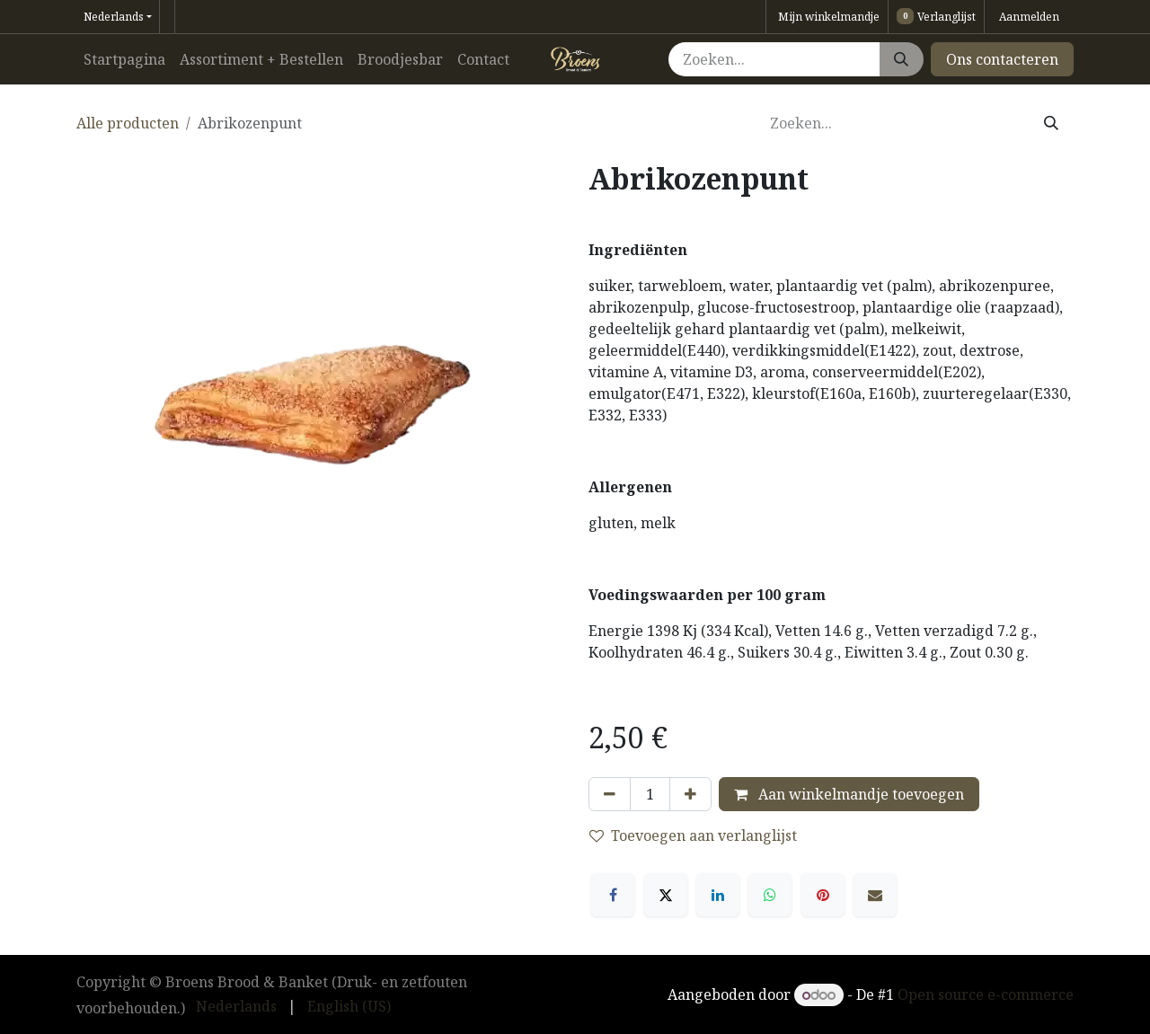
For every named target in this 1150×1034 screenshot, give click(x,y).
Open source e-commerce (986, 994)
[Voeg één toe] (690, 794)
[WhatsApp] (770, 894)
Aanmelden (1029, 16)
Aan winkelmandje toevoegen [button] (849, 794)
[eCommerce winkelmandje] (827, 16)
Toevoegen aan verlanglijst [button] (693, 835)
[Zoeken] (901, 59)
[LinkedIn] (717, 894)
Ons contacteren (1002, 59)
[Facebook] (612, 894)
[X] (665, 894)
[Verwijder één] (609, 794)
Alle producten (127, 123)
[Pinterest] (823, 894)
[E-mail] (875, 894)
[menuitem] (124, 59)
